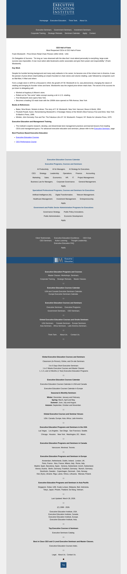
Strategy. (43, 173)
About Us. (83, 21)
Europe (58, 418)
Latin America (77, 418)
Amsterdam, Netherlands (51, 461)
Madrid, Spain (39, 466)
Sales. (46, 178)
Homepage (44, 21)
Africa (69, 418)
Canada (51, 418)
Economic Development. (73, 216)
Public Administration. (52, 216)
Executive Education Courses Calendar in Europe (63, 388)
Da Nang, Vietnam (76, 490)
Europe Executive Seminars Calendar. (63, 294)
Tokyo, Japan (48, 490)
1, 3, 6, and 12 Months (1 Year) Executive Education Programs (63, 371)
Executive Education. (58, 21)
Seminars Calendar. (72, 33)
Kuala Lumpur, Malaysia (66, 487)
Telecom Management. (85, 195)
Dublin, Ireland (68, 461)
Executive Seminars (102, 129)
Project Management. (86, 178)
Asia (64, 418)
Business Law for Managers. (42, 182)
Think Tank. (73, 21)
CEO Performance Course (26, 142)
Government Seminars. (63, 30)
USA (45, 418)
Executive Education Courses (27, 137)
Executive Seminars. (44, 30)
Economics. (57, 178)
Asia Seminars (45, 326)
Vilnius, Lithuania (70, 474)
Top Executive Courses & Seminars (63, 528)
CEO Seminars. (46, 241)
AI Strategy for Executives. (79, 169)
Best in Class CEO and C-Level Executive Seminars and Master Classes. (63, 541)
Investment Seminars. (82, 30)
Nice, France (59, 463)
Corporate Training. (38, 33)
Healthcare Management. (43, 199)
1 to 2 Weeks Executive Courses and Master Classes (63, 368)
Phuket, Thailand (61, 490)
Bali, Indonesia (83, 487)
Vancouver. (56, 448)
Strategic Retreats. (55, 33)
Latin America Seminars (77, 326)
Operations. (67, 173)
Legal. (54, 555)
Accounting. (90, 173)
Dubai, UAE (51, 487)
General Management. (87, 182)
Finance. (79, 173)
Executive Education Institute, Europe (63, 517)
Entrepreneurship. (87, 199)
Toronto (71, 448)
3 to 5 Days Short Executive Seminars (63, 366)
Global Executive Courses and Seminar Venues (63, 414)
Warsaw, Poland (84, 474)
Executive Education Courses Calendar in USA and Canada (63, 384)
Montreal (64, 448)
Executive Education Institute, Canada (63, 514)
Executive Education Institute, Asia (63, 520)
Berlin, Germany (54, 469)
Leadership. (54, 173)
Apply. (85, 33)
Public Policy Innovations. (74, 212)
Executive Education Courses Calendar (63, 160)
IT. (73, 178)
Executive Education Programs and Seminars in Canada (63, 443)
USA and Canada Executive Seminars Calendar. (63, 291)
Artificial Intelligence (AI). (42, 195)
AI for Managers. (58, 169)
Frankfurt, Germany (69, 469)
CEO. (34, 173)
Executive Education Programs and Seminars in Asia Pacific (63, 483)
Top (63, 565)
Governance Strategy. (51, 212)
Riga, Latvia (57, 474)
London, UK (80, 461)
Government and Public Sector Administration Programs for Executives (63, 208)
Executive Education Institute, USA (63, 512)
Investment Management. (66, 199)
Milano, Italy (69, 463)
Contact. (92, 33)
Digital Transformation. (64, 195)
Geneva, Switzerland (69, 466)
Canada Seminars (63, 323)
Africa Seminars (59, 326)
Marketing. (37, 178)
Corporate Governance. (66, 182)
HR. (67, 178)
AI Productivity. (43, 169)
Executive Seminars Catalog (63, 533)
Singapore (42, 487)
